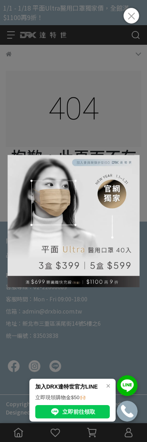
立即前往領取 (72, 412)
